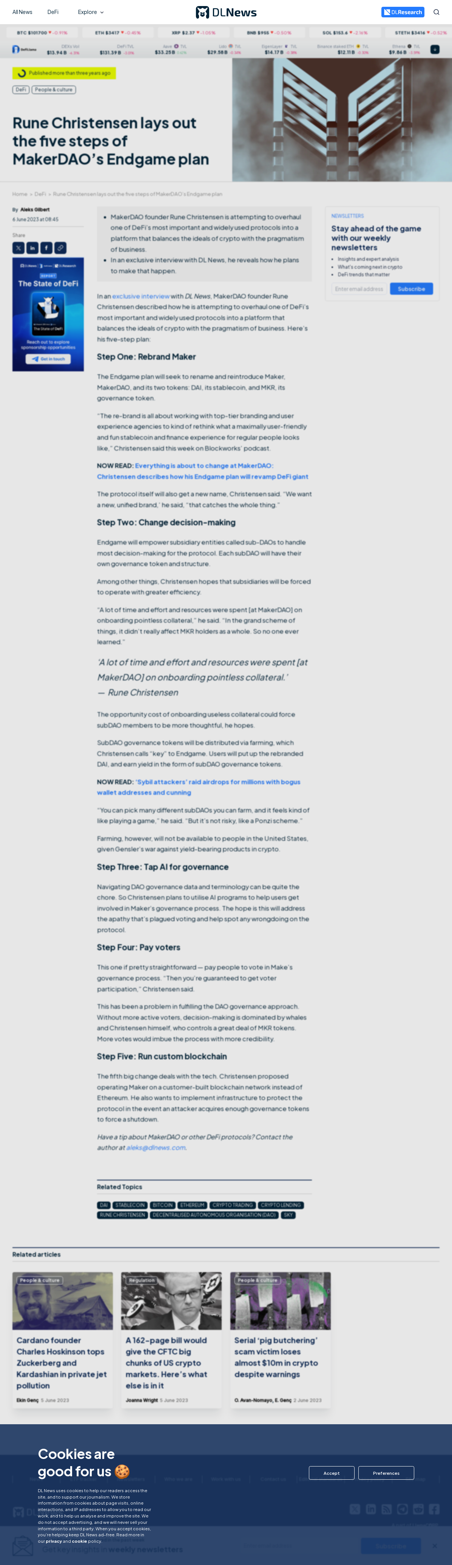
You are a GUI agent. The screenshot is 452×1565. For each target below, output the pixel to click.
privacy (54, 1540)
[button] (332, 1473)
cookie (79, 1540)
